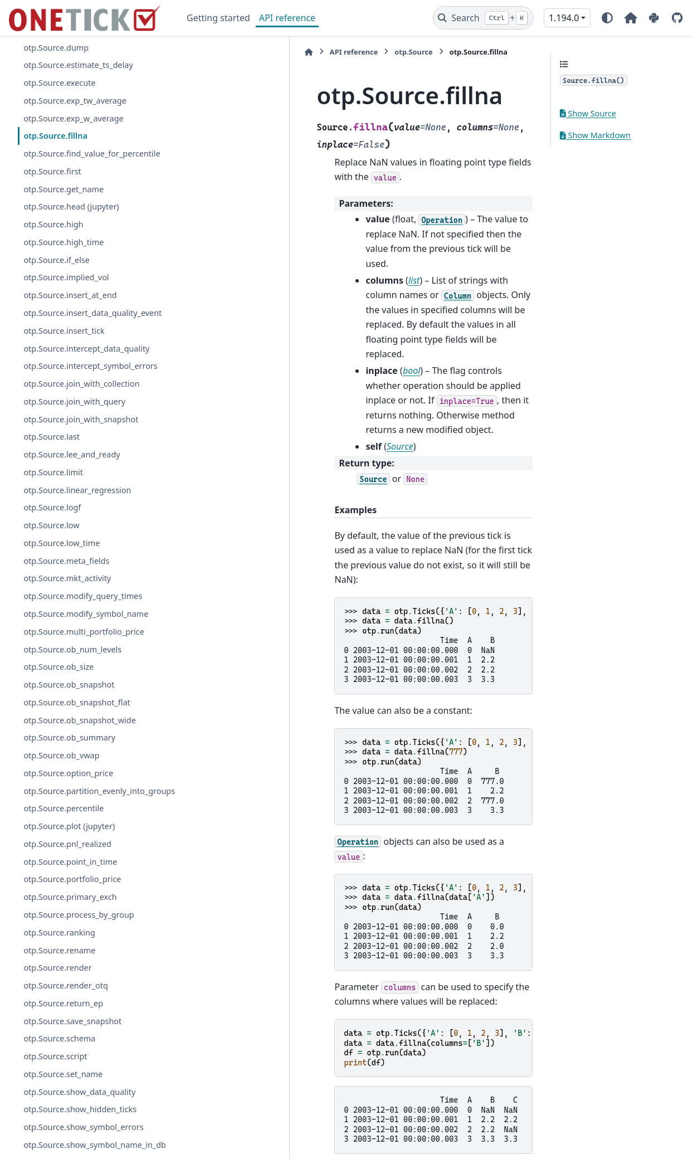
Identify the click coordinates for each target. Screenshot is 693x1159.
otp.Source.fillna (55, 135)
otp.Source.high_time (63, 242)
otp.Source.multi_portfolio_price (83, 631)
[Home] (192, 52)
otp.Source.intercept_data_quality (86, 348)
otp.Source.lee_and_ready (71, 454)
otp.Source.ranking (59, 946)
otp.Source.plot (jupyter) (69, 839)
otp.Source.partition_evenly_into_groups (92, 798)
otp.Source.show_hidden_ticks (79, 1122)
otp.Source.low (51, 525)
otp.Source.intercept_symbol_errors (90, 366)
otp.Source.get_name (63, 189)
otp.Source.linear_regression (77, 490)
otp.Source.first (52, 171)
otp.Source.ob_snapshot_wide (79, 720)
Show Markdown (595, 135)
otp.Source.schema (59, 1051)
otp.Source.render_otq (65, 999)
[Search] (483, 18)
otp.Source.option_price (68, 773)
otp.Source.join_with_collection (81, 383)
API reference (287, 18)
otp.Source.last (51, 436)
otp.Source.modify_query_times (82, 596)
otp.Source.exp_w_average (73, 118)
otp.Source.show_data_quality (79, 1104)
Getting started (218, 18)
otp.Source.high (53, 224)
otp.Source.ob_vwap (61, 755)
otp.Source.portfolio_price (72, 892)
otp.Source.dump (56, 47)
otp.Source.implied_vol (66, 277)
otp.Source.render (57, 981)
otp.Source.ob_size (58, 666)
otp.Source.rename (59, 963)
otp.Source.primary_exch (69, 910)
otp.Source (297, 52)
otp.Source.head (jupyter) (71, 206)
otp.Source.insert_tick (63, 330)
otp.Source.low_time (61, 543)
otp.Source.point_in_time (70, 874)
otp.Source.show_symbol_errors (83, 1140)
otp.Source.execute (59, 82)
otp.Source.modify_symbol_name (85, 613)
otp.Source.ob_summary (69, 737)
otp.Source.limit (52, 472)
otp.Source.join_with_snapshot (80, 419)
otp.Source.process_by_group (78, 928)
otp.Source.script (55, 1069)
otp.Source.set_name (63, 1087)
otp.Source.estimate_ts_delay (78, 65)
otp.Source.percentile (63, 821)
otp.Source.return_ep (63, 1016)
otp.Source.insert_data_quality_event (92, 313)
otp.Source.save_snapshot (72, 1034)
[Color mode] (607, 17)
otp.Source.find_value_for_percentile (91, 153)
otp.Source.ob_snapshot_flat (76, 702)
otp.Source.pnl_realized (67, 857)
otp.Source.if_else (56, 260)
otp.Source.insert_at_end (69, 295)
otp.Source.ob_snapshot (68, 684)
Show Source (588, 113)
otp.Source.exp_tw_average (74, 100)
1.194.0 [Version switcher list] (564, 18)
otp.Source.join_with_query (74, 401)
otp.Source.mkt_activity (67, 578)
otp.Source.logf (52, 507)
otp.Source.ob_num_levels (72, 649)
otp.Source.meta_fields (66, 561)
